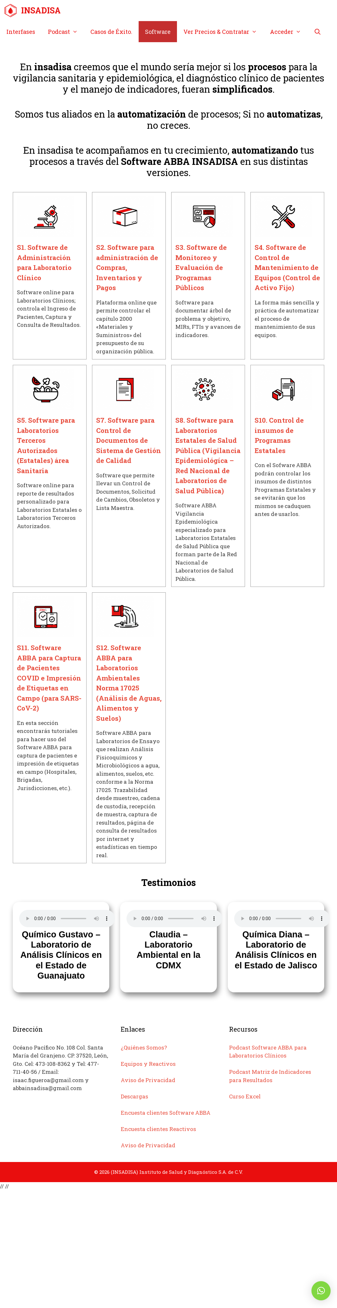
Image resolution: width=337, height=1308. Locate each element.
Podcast (66, 31)
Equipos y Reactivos (148, 1063)
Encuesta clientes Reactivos (158, 1129)
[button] (321, 1290)
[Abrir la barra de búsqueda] (317, 31)
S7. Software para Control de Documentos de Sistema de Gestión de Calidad (128, 440)
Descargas (134, 1096)
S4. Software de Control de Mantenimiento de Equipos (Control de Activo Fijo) (287, 267)
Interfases (20, 31)
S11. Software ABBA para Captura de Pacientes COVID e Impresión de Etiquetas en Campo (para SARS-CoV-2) (49, 677)
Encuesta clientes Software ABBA (166, 1112)
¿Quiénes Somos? (144, 1047)
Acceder (288, 31)
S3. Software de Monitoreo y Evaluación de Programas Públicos (201, 267)
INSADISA (41, 10)
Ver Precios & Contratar (223, 31)
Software (158, 31)
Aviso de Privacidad (148, 1080)
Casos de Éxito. (111, 31)
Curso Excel (245, 1096)
